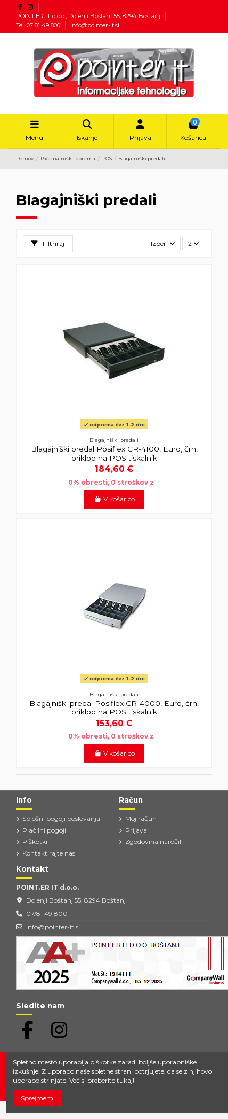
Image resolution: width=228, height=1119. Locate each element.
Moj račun (141, 818)
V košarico (114, 499)
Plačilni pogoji (44, 830)
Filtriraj (47, 243)
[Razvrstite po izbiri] (163, 243)
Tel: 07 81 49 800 (39, 25)
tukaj (125, 1080)
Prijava (136, 830)
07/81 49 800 (47, 914)
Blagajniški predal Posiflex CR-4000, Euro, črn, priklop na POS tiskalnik (114, 707)
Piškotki (34, 841)
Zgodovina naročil (153, 841)
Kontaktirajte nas (48, 853)
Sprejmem (37, 1098)
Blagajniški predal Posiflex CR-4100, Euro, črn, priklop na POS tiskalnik (114, 453)
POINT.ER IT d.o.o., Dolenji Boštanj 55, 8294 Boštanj (89, 16)
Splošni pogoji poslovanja (61, 818)
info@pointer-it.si (94, 25)
